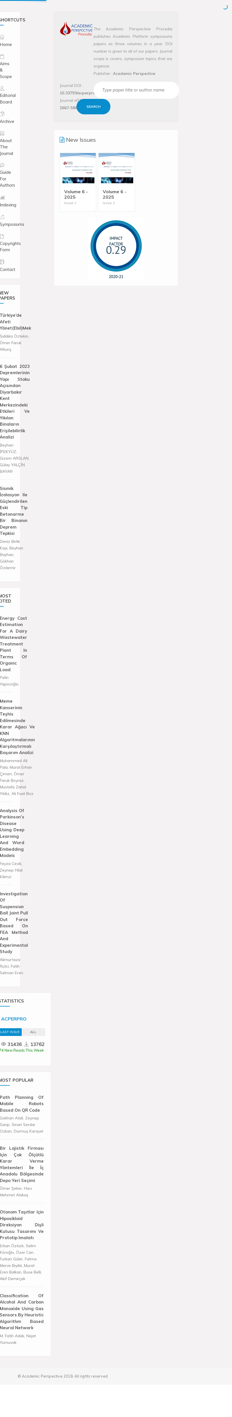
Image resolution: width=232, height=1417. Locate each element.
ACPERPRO (14, 1019)
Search (93, 106)
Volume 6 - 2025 (76, 194)
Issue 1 (70, 203)
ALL (33, 1032)
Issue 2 (109, 203)
